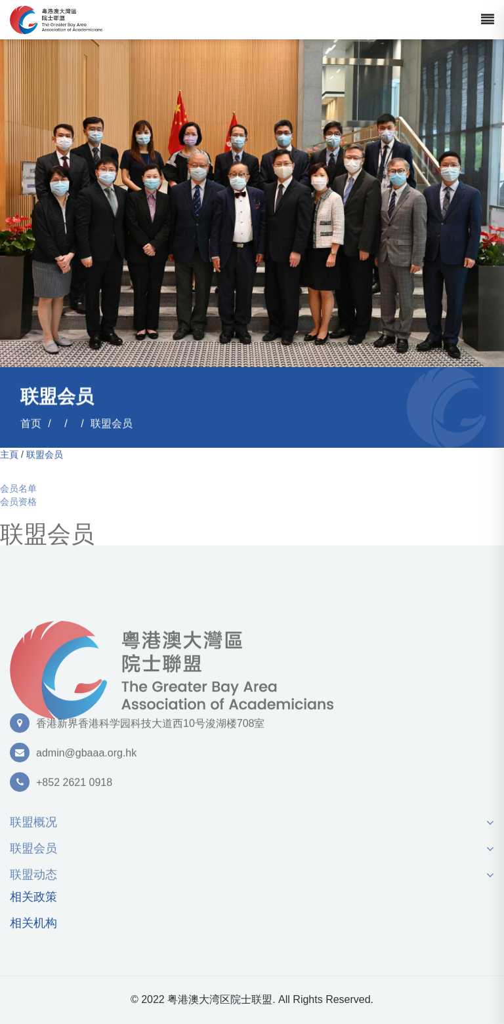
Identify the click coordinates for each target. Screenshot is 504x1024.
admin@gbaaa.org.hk (86, 756)
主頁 (9, 455)
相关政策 (33, 897)
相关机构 (33, 923)
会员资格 (18, 506)
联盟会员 (112, 423)
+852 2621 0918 (74, 786)
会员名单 (18, 493)
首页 (30, 423)
